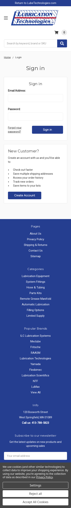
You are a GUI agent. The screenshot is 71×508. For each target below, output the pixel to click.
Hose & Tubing (36, 287)
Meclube (35, 341)
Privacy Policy (35, 239)
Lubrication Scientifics (35, 375)
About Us (35, 233)
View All (36, 392)
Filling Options (35, 310)
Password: (14, 109)
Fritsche (35, 347)
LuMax (35, 386)
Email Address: (17, 90)
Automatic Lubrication (35, 304)
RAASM (35, 352)
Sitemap (35, 256)
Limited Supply (35, 315)
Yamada (35, 364)
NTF (35, 381)
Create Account (24, 195)
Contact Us (36, 250)
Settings (35, 485)
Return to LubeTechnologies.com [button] (35, 3)
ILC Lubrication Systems (35, 335)
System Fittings (35, 281)
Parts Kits (36, 293)
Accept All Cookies (35, 502)
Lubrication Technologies (35, 358)
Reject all (35, 494)
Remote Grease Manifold (35, 298)
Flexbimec (35, 369)
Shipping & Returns (35, 245)
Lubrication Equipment (35, 276)
